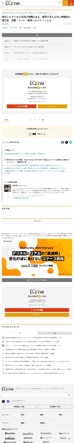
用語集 (43, 423)
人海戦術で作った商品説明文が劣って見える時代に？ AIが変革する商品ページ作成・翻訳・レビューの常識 (38, 369)
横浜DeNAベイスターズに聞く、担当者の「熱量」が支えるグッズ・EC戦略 (28, 365)
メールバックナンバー (37, 101)
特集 (61, 415)
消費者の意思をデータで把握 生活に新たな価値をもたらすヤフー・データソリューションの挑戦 (35, 171)
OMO (20, 27)
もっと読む (7, 173)
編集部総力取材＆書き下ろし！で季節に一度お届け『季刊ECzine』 (25, 153)
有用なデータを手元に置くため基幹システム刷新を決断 (31, 41)
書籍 (23, 423)
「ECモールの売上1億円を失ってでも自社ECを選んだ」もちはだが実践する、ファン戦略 (32, 341)
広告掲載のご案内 (55, 406)
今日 (19, 333)
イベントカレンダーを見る (36, 280)
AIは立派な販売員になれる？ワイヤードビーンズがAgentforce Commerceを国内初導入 (31, 337)
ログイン (52, 106)
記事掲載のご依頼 (19, 406)
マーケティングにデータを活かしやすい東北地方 (29, 47)
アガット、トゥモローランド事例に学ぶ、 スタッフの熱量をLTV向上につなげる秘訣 (30, 345)
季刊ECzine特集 (27, 27)
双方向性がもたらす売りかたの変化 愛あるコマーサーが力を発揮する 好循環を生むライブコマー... (36, 168)
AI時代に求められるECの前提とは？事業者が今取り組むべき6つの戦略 (26, 357)
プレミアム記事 (13, 27)
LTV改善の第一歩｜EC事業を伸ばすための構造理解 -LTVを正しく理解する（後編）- (30, 349)
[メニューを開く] (3, 3)
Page (7, 41)
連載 (42, 415)
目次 (53, 35)
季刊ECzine (5, 27)
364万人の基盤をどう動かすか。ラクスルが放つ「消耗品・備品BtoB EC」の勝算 (29, 353)
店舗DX (34, 27)
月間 (54, 333)
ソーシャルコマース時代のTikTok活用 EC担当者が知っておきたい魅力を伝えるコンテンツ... (33, 165)
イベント (6, 423)
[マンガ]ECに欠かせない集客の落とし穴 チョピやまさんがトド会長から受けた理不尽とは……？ (34, 373)
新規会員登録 (21, 106)
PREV (5, 120)
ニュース (6, 415)
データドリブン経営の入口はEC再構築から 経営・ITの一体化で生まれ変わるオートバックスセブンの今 (37, 361)
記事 (23, 415)
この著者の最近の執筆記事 (21, 198)
